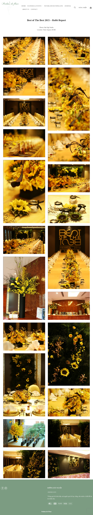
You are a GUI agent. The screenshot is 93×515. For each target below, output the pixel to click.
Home (24, 6)
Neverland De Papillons (53, 6)
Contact (34, 9)
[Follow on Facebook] (2, 488)
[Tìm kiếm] (75, 7)
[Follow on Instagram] (5, 488)
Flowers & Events (35, 6)
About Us (25, 9)
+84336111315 (51, 492)
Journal (68, 6)
